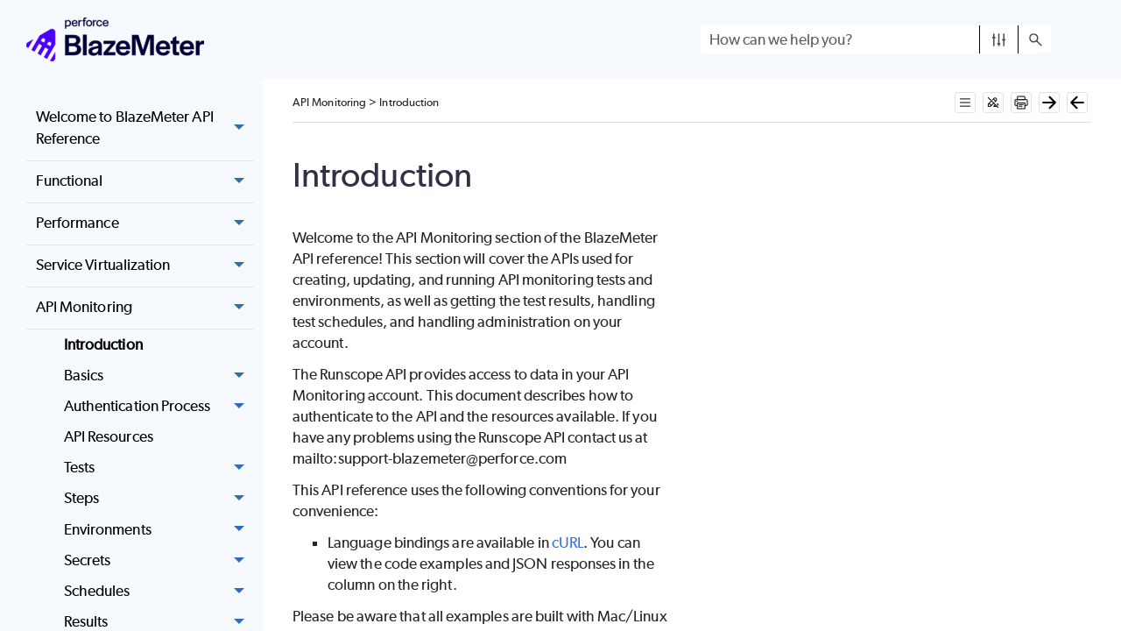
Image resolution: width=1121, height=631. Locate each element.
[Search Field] (876, 39)
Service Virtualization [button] (145, 266)
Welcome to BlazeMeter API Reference (145, 128)
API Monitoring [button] (145, 308)
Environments (159, 529)
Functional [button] (145, 182)
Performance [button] (145, 224)
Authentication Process (159, 406)
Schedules (159, 591)
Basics (159, 375)
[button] (999, 39)
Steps (159, 499)
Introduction (103, 344)
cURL (567, 542)
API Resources (108, 436)
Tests (159, 468)
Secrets (159, 560)
